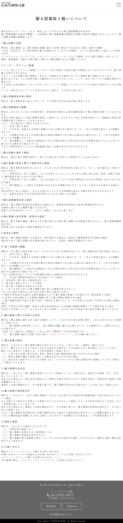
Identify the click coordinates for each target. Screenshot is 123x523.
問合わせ (72, 506)
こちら (57, 457)
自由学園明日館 (13, 4)
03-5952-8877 (62, 495)
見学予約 (51, 506)
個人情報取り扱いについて (61, 514)
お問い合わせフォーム (62, 334)
